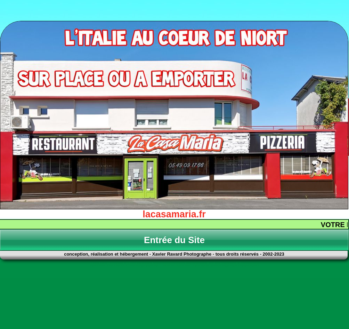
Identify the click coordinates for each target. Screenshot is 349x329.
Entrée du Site (174, 240)
